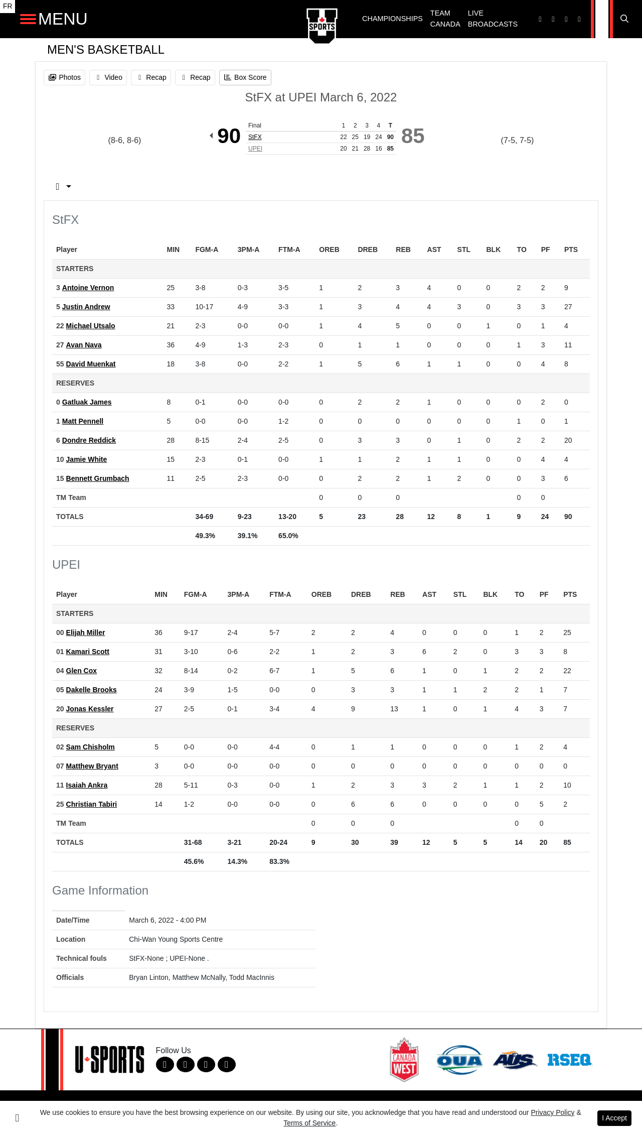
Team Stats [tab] (236, 186)
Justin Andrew (86, 307)
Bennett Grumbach (97, 478)
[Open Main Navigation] (28, 19)
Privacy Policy (552, 1112)
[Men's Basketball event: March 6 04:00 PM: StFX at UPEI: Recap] (151, 77)
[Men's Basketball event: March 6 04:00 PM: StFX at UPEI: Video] (108, 77)
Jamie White (86, 459)
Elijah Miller (85, 632)
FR (7, 6)
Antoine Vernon (88, 288)
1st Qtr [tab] (302, 186)
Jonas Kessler (90, 709)
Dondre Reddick (89, 440)
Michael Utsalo (90, 326)
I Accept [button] (614, 1118)
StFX (255, 137)
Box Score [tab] (80, 186)
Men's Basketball (106, 49)
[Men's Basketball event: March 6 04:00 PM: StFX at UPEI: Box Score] (245, 77)
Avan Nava (84, 345)
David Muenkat (91, 364)
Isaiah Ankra (87, 785)
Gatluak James (87, 402)
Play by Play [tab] (158, 186)
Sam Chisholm (90, 747)
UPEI (255, 148)
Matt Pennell (82, 421)
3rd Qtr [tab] (417, 186)
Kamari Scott (87, 652)
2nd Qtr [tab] (359, 186)
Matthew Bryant (92, 766)
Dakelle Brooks (91, 690)
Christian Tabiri (91, 804)
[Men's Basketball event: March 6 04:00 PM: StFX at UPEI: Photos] (64, 77)
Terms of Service (309, 1123)
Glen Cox (81, 671)
